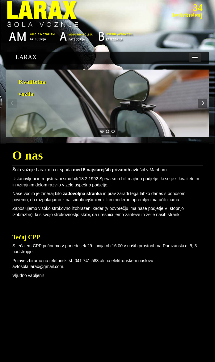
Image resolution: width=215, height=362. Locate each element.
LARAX (26, 57)
